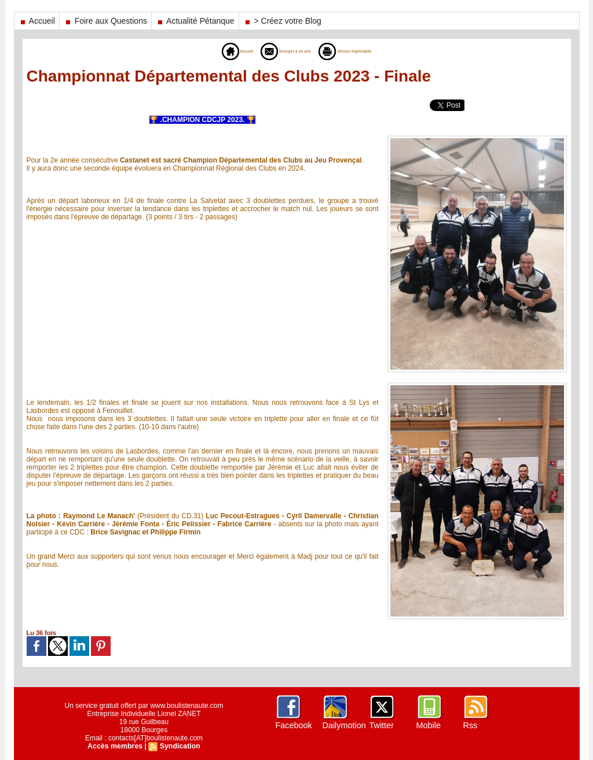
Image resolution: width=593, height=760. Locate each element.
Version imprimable (362, 51)
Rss (470, 725)
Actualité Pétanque (195, 20)
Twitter (381, 725)
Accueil (37, 20)
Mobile (428, 725)
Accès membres (115, 746)
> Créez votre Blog (282, 20)
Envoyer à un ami (278, 51)
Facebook (293, 725)
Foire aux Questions (105, 20)
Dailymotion (344, 725)
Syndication (179, 746)
